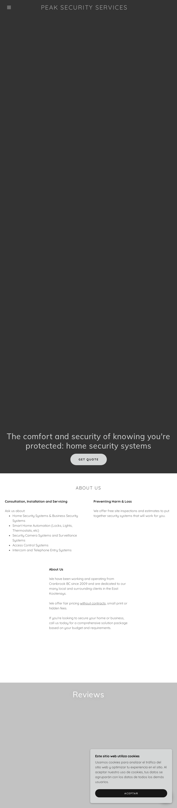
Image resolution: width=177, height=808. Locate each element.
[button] (9, 7)
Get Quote (89, 459)
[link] (84, 8)
